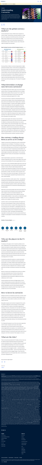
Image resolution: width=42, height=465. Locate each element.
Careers (22, 453)
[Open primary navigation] (40, 1)
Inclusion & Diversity (23, 443)
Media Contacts (23, 452)
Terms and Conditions (4, 457)
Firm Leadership (23, 439)
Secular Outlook (3, 444)
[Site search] (38, 1)
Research (2, 439)
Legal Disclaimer (11, 457)
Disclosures (3, 374)
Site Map (20, 457)
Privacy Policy (16, 457)
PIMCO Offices (23, 449)
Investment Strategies (4, 438)
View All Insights (3, 441)
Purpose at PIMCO (23, 444)
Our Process (23, 438)
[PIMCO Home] (3, 1)
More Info (24, 47)
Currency (3, 367)
